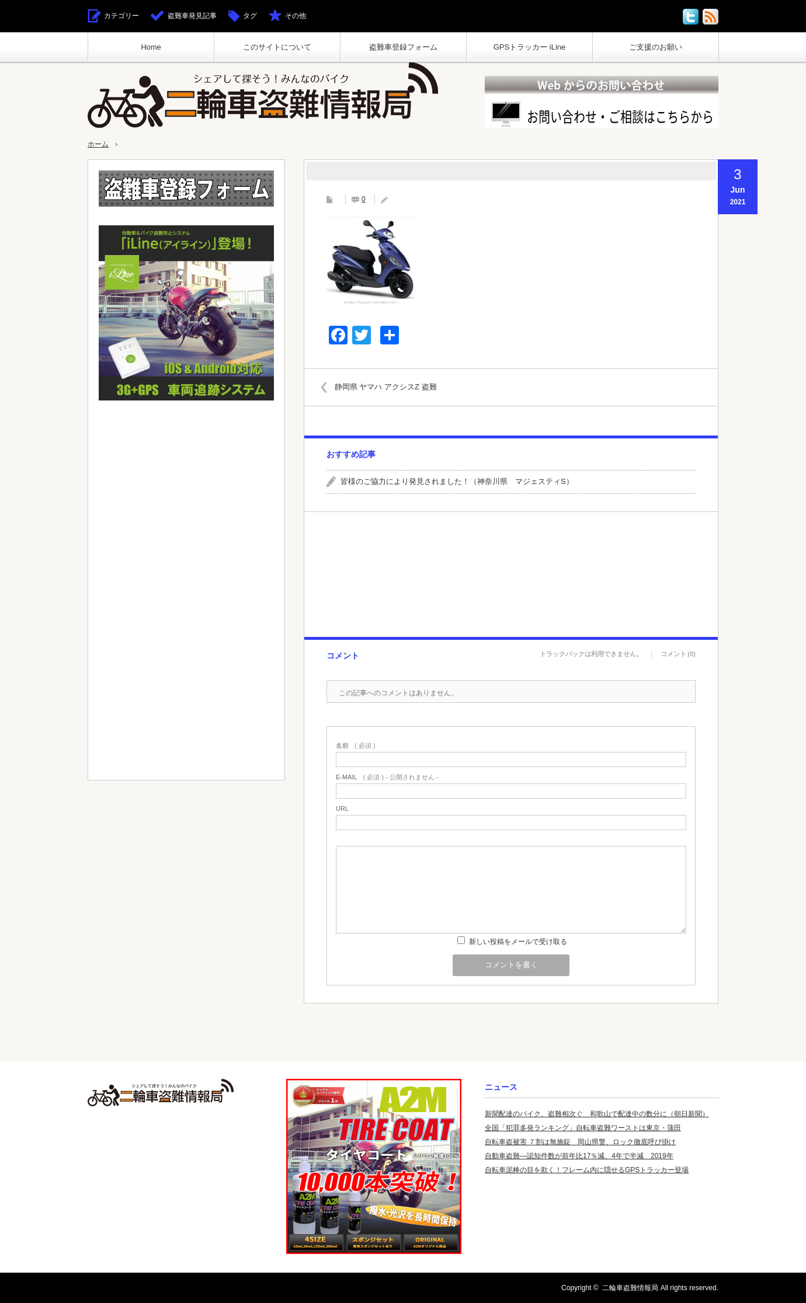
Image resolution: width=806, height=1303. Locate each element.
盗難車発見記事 (192, 16)
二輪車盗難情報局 (630, 1288)
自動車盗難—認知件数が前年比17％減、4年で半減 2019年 (579, 1156)
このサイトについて (277, 47)
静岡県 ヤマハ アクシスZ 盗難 (390, 386)
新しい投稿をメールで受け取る (518, 942)
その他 (295, 16)
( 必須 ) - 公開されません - (387, 777)
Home (151, 47)
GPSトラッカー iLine (530, 47)
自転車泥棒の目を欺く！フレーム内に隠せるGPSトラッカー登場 (587, 1170)
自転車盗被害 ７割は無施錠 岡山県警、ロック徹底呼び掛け (580, 1142)
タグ (250, 16)
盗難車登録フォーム (403, 47)
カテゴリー (121, 16)
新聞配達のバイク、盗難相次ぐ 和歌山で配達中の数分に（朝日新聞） (597, 1114)
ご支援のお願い (655, 47)
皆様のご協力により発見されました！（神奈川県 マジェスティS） (457, 481)
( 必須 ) (355, 746)
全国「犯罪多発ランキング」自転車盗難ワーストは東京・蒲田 (583, 1128)
